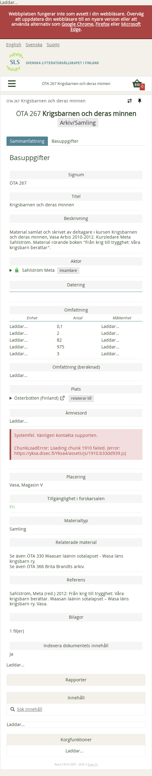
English (13, 44)
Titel (76, 196)
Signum (76, 174)
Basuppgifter (65, 141)
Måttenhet (121, 318)
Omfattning (76, 310)
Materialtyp (76, 520)
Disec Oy (93, 764)
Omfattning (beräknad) (76, 367)
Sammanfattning (27, 141)
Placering (76, 477)
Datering (76, 285)
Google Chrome (77, 24)
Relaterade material (76, 542)
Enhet (32, 318)
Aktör (76, 261)
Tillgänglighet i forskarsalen (76, 498)
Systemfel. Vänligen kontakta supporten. (56, 435)
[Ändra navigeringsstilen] (129, 101)
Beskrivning (76, 218)
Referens (76, 580)
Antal (77, 318)
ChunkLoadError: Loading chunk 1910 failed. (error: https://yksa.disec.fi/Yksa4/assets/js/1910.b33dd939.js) (70, 450)
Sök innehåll (26, 709)
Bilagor (76, 617)
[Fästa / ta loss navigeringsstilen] (139, 101)
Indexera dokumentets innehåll (76, 645)
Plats (76, 389)
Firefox (102, 24)
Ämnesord (76, 413)
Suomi (53, 44)
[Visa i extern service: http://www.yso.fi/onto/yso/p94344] (62, 398)
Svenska (34, 44)
